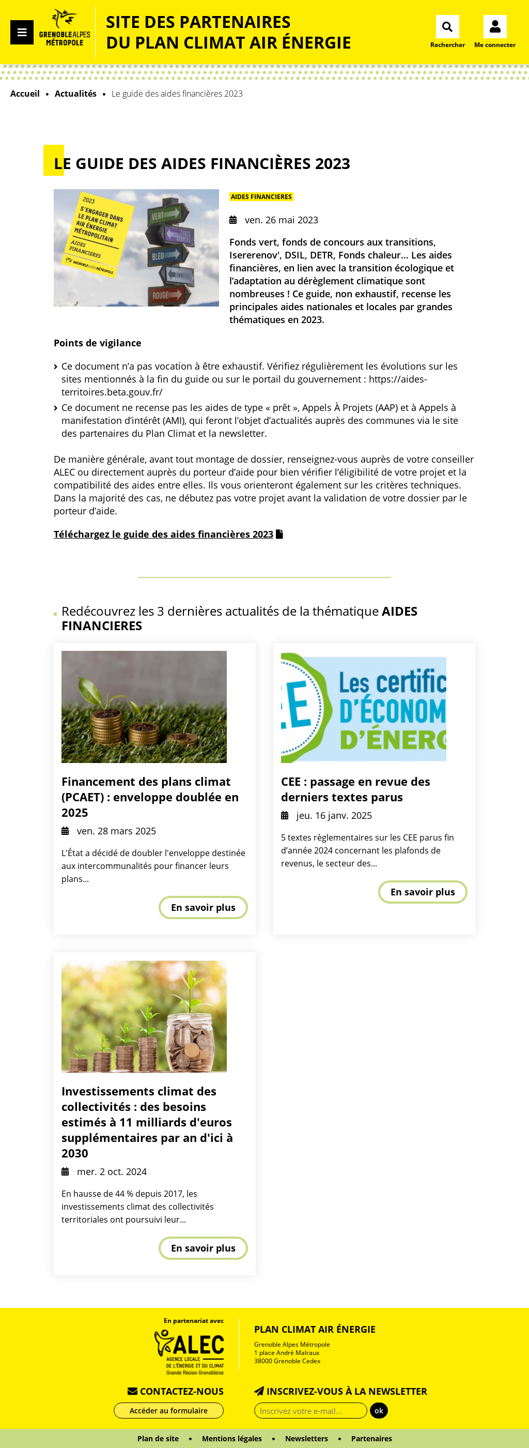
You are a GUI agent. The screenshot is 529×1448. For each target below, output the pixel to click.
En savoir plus (203, 907)
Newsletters (306, 1438)
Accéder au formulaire (169, 1410)
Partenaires (371, 1438)
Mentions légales (232, 1438)
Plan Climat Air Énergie (315, 1329)
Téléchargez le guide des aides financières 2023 (163, 534)
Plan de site (158, 1438)
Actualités (76, 93)
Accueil (25, 93)
